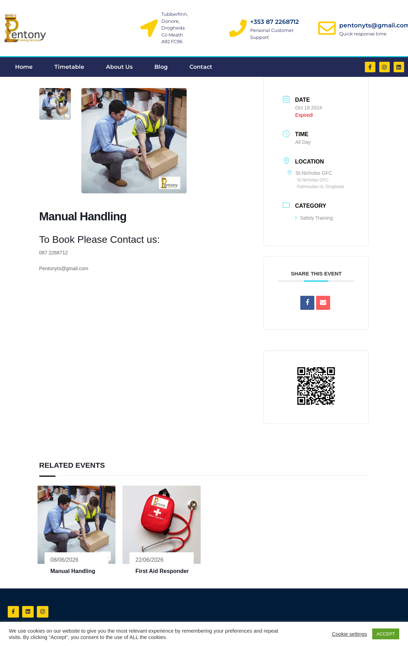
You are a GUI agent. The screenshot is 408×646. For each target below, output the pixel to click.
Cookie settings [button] (349, 634)
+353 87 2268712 (274, 21)
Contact (200, 67)
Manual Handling (73, 571)
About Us (119, 67)
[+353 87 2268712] (238, 28)
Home (24, 67)
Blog (161, 67)
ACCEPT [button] (385, 634)
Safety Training (314, 218)
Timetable (69, 67)
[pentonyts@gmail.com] (327, 28)
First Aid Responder (162, 571)
